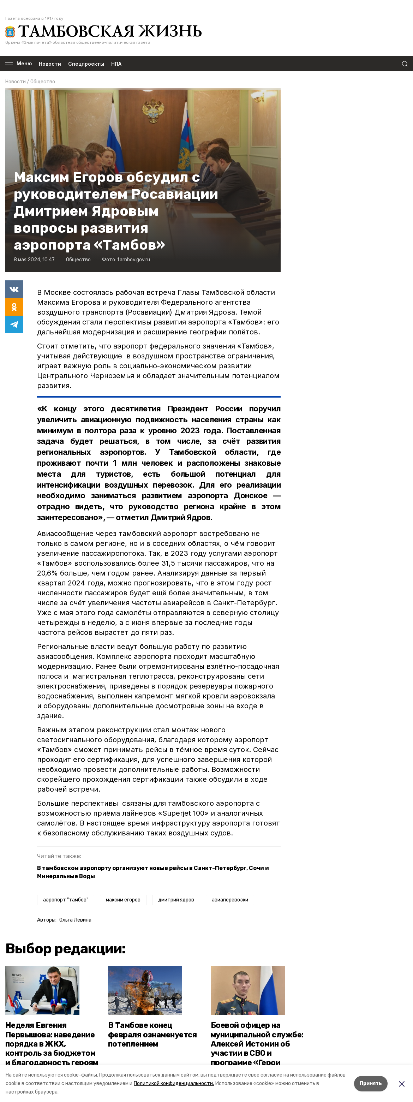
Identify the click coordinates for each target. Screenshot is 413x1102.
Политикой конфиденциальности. (174, 1083)
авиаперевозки (230, 900)
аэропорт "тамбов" (65, 900)
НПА (116, 64)
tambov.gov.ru (133, 260)
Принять (371, 1083)
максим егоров (123, 900)
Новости (50, 64)
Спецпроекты (86, 64)
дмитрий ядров (176, 900)
